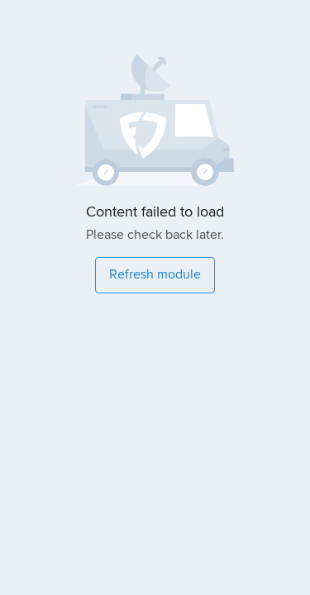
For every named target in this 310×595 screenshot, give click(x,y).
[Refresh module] (155, 275)
